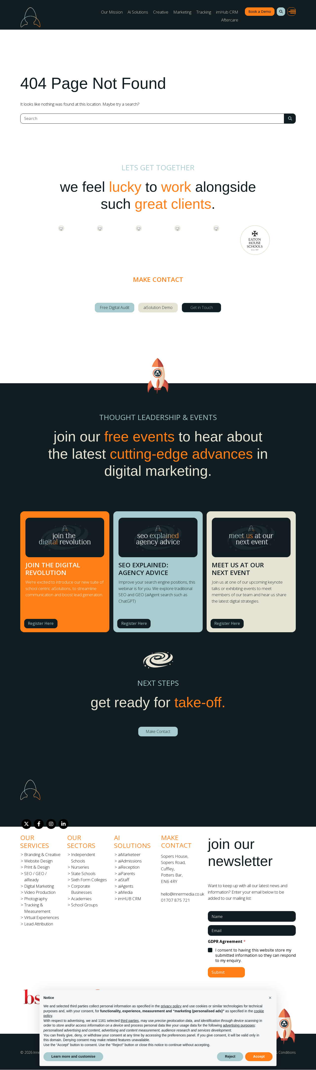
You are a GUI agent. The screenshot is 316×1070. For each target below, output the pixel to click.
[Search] (152, 119)
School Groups (84, 905)
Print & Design (37, 867)
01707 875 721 (175, 900)
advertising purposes (239, 1025)
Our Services (34, 841)
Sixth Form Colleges (89, 879)
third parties (130, 1021)
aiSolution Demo (158, 307)
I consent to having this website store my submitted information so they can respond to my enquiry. (255, 955)
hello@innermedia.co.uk (182, 894)
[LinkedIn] (63, 824)
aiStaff (123, 879)
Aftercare (229, 20)
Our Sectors (81, 841)
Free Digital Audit (114, 307)
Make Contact (158, 731)
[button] (281, 11)
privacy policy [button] (171, 1006)
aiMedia (125, 892)
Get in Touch (201, 307)
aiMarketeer (129, 854)
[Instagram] (51, 824)
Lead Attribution (38, 924)
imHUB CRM (129, 898)
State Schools (83, 873)
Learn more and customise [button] (73, 1056)
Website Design (38, 861)
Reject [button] (230, 1056)
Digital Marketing (39, 886)
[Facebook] (39, 824)
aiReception (128, 867)
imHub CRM (227, 12)
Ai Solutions (138, 12)
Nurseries (80, 867)
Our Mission (112, 12)
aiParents (126, 873)
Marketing (182, 12)
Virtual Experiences (41, 917)
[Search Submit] (290, 119)
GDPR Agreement (227, 941)
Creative (160, 12)
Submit (218, 972)
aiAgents (125, 886)
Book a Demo (259, 11)
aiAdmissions (130, 861)
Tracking (203, 12)
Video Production (40, 892)
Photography (35, 898)
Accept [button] (259, 1056)
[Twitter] (26, 824)
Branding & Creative (42, 854)
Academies (81, 898)
